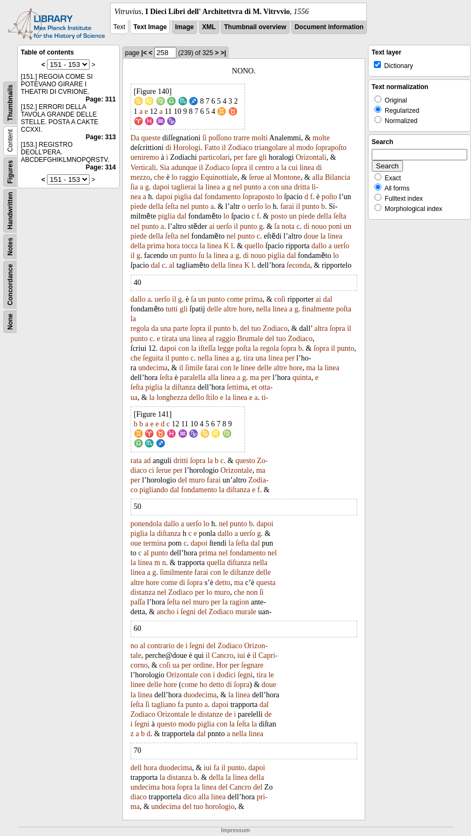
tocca (190, 246)
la (283, 168)
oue (136, 543)
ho (203, 685)
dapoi (161, 187)
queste (151, 138)
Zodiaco (240, 148)
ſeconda (298, 265)
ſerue (256, 177)
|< (144, 53)
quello (253, 246)
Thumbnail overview (255, 27)
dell (136, 768)
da (154, 328)
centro (264, 168)
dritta (302, 187)
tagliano (164, 705)
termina (154, 543)
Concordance (10, 284)
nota (288, 226)
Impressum (235, 830)
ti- (265, 397)
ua (176, 665)
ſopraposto (258, 197)
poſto (329, 197)
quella (216, 563)
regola (140, 328)
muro (197, 480)
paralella (193, 377)
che (159, 177)
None (10, 322)
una (286, 187)
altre (230, 309)
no (134, 646)
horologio (219, 807)
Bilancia (337, 177)
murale (245, 612)
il (224, 148)
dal (197, 197)
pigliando (153, 490)
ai (211, 226)
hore (245, 309)
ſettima (237, 387)
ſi (204, 138)
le (235, 368)
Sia (164, 168)
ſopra (239, 168)
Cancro (222, 655)
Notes (10, 246)
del (244, 328)
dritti (180, 461)
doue (311, 236)
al (292, 148)
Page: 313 (101, 137)
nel (237, 187)
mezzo (141, 177)
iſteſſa (207, 348)
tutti (172, 309)
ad (147, 461)
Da (135, 138)
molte (321, 138)
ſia (134, 187)
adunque (184, 168)
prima (156, 246)
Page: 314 (101, 167)
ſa (276, 226)
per (238, 157)
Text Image (150, 27)
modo (304, 148)
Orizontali (311, 157)
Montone (287, 177)
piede (139, 206)
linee (248, 368)
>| (223, 53)
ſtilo (212, 397)
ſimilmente (176, 572)
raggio (189, 177)
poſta (343, 309)
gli (263, 157)
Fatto (212, 148)
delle (214, 309)
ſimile (194, 368)
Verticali (143, 168)
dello (196, 397)
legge (225, 348)
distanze (210, 714)
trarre (242, 138)
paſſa (138, 602)
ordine (203, 665)
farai (287, 206)
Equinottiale (219, 177)
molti (260, 138)
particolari (214, 157)
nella (263, 309)
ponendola (146, 524)
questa (266, 583)
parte (180, 328)
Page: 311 (101, 99)
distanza (143, 592)
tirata (170, 339)
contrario (161, 646)
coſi (279, 299)
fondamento (222, 197)
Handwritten (10, 210)
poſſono (219, 138)
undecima (152, 368)
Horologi (187, 148)
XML (209, 27)
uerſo (255, 206)
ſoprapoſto (331, 148)
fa (180, 705)
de (179, 646)
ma (311, 368)
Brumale (250, 339)
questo (245, 461)
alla (317, 177)
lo (175, 177)
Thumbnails (10, 103)
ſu (201, 256)
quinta (301, 377)
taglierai (184, 187)
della (156, 206)
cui (293, 168)
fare (251, 157)
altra (321, 328)
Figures (10, 171)
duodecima (199, 695)
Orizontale (236, 470)
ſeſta (171, 206)
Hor (222, 665)
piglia (183, 197)
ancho (165, 612)
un (293, 216)
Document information (329, 27)
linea (306, 168)
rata (136, 461)
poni (335, 226)
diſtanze (242, 572)
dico (189, 797)
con (273, 187)
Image (184, 27)
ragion (239, 602)
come (235, 299)
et (254, 387)
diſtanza (183, 387)
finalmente (318, 309)
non (251, 592)
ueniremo (145, 157)
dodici (226, 675)
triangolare (271, 148)
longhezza (171, 397)
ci (151, 470)
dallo (318, 246)
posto (279, 216)
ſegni (188, 612)
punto (252, 187)
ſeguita (153, 358)
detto (222, 583)
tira (248, 358)
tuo (256, 328)
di (169, 148)
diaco (139, 797)
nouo (318, 226)
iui (241, 655)
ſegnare (252, 665)
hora (173, 246)
